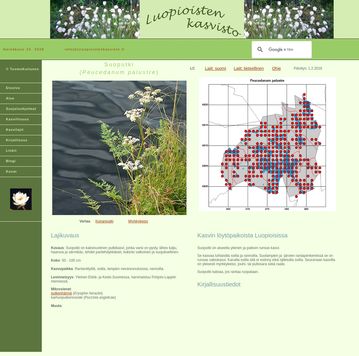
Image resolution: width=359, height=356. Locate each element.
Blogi (11, 161)
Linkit (11, 150)
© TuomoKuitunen (22, 69)
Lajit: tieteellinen (249, 68)
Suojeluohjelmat (21, 109)
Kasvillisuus (17, 119)
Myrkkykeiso (138, 221)
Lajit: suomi (215, 68)
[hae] (281, 49)
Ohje (276, 68)
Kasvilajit (15, 129)
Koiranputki (104, 221)
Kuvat (11, 171)
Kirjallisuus (17, 140)
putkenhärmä (61, 293)
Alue (10, 98)
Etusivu (13, 88)
